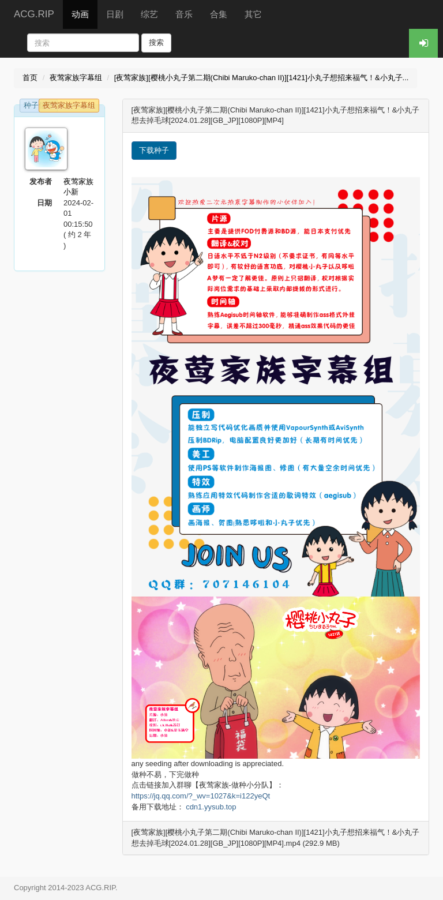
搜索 (156, 42)
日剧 (114, 14)
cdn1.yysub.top (211, 806)
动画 (80, 14)
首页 (29, 77)
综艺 (149, 14)
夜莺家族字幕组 (76, 77)
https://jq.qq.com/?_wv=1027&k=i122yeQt (201, 796)
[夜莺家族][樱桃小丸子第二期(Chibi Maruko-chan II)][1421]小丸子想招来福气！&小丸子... (261, 77)
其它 (253, 14)
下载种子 (154, 150)
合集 (218, 14)
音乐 (184, 14)
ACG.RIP (34, 14)
